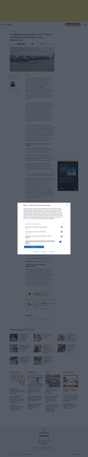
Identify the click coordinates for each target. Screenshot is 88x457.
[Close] (67, 205)
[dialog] (44, 228)
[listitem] (44, 224)
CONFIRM (34, 246)
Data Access (44, 251)
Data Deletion (36, 251)
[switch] (61, 227)
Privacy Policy (52, 251)
